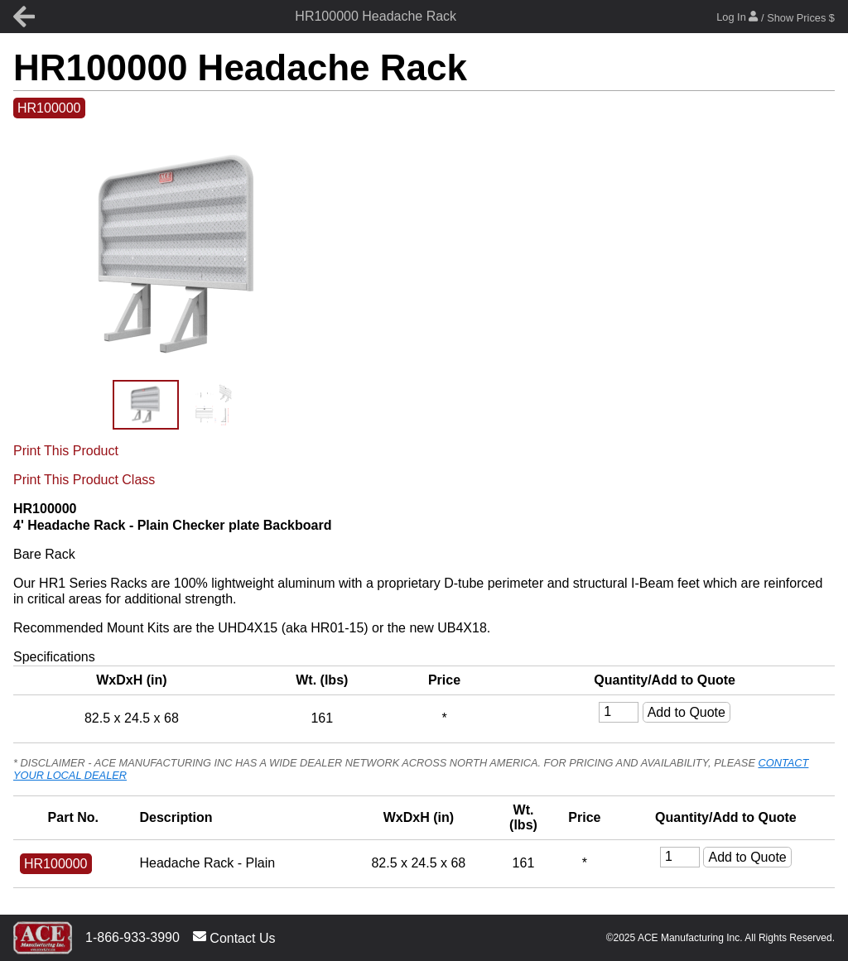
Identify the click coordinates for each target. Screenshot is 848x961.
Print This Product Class (84, 480)
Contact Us (234, 937)
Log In (775, 17)
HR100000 (49, 108)
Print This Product (65, 451)
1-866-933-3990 (132, 937)
